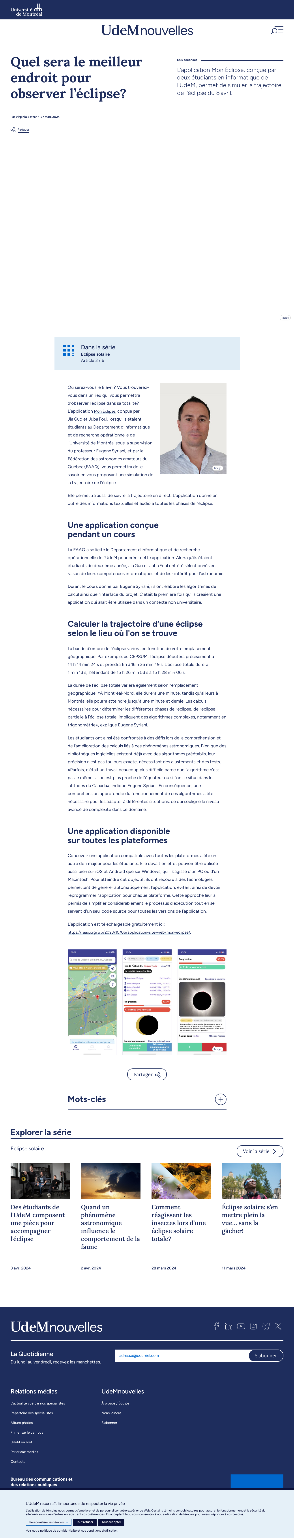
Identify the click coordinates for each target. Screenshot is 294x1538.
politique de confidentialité (58, 1530)
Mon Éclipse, (106, 422)
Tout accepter (111, 1522)
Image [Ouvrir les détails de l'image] (285, 328)
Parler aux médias (24, 1463)
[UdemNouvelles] (147, 35)
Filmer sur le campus (27, 1443)
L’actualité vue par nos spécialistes (38, 1414)
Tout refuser (84, 1522)
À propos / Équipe (115, 1414)
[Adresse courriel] (182, 1366)
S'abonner (266, 1366)
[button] (276, 35)
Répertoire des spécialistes (32, 1424)
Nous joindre (111, 1424)
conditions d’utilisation (102, 1530)
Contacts (18, 1472)
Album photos (22, 1433)
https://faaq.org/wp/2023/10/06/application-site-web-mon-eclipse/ (136, 943)
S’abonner (109, 1433)
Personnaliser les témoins (48, 1522)
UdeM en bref (21, 1453)
